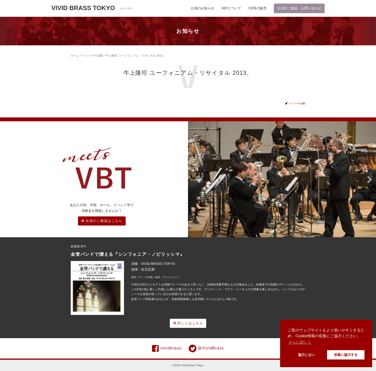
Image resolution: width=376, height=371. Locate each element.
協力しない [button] (306, 355)
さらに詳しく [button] (299, 342)
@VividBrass (206, 348)
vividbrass (167, 348)
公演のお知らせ (202, 8)
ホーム (75, 55)
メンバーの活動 (93, 55)
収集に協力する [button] (346, 355)
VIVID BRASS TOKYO (92, 8)
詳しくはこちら (188, 323)
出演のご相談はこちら (102, 221)
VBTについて (231, 8)
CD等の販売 (257, 8)
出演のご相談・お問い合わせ (299, 8)
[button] (198, 180)
